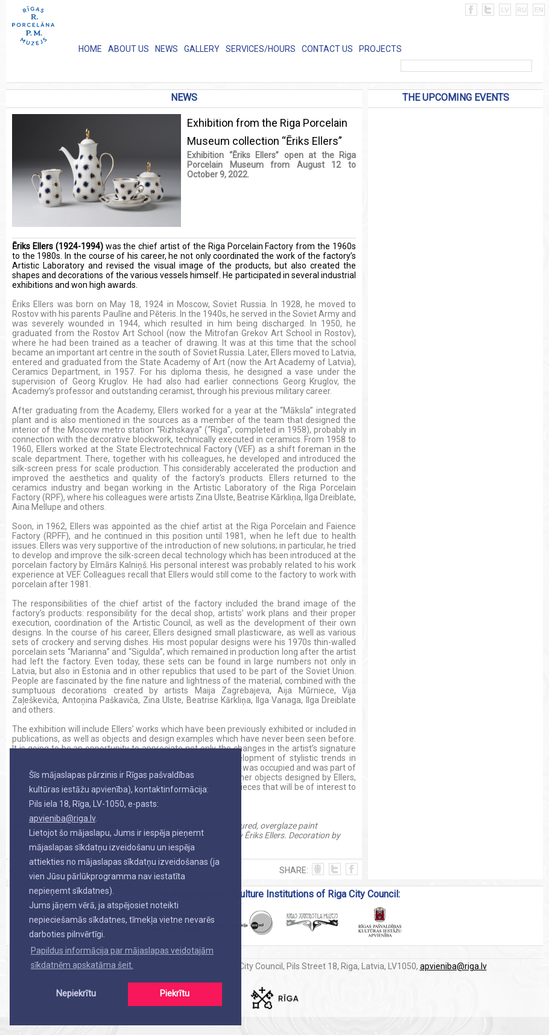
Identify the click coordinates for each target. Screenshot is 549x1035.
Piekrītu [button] (174, 994)
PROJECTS (380, 49)
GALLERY (202, 49)
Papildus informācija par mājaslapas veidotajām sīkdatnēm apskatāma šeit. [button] (122, 958)
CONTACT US (327, 49)
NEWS (166, 49)
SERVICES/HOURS (261, 49)
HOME (90, 49)
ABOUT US (128, 49)
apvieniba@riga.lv (62, 818)
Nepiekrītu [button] (76, 994)
